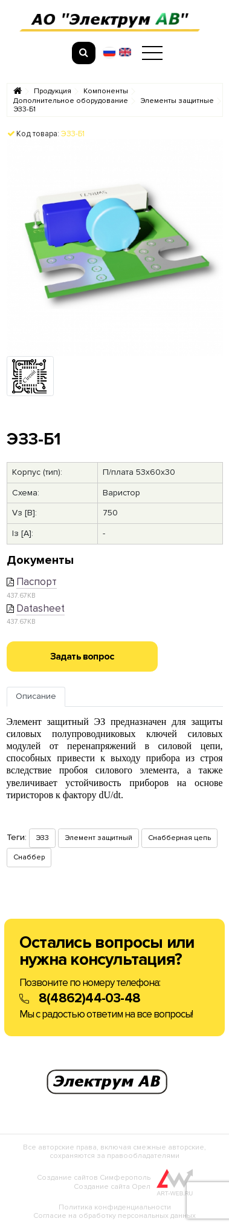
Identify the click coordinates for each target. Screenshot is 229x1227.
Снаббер (29, 857)
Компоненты (105, 91)
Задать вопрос (82, 656)
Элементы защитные (177, 101)
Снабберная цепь (179, 837)
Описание (36, 696)
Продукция (52, 91)
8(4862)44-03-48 (89, 998)
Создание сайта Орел (112, 1186)
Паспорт (36, 581)
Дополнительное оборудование (70, 101)
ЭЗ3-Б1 (24, 109)
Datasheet (40, 608)
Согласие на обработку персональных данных (114, 1215)
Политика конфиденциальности (115, 1207)
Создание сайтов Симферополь (93, 1177)
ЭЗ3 (42, 837)
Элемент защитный (98, 837)
